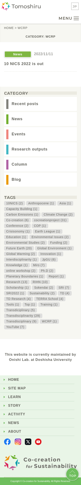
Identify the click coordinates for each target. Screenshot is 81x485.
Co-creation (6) (17, 220)
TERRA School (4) (50, 299)
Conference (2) (17, 225)
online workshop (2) (20, 270)
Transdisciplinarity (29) (23, 315)
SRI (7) (64, 287)
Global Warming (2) (20, 254)
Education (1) (16, 237)
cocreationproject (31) (50, 220)
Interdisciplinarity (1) (21, 259)
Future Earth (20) (19, 248)
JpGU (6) (49, 259)
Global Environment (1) (54, 248)
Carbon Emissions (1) (22, 214)
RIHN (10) (40, 282)
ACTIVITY (16, 414)
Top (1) (30, 304)
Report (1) (56, 276)
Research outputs (30, 149)
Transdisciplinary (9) (21, 321)
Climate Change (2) (58, 214)
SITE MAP (17, 388)
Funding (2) (58, 242)
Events (18, 134)
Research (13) (16, 282)
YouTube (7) (15, 327)
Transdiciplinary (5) (20, 310)
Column (19, 164)
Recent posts (25, 104)
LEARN (14, 397)
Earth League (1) (47, 231)
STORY (14, 405)
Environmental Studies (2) (25, 242)
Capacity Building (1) (21, 209)
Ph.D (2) (47, 270)
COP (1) (40, 225)
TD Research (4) (18, 299)
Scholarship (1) (17, 287)
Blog (16, 179)
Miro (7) (39, 265)
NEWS (13, 423)
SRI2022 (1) (15, 293)
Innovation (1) (50, 254)
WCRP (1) (49, 321)
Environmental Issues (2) (50, 237)
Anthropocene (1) (41, 203)
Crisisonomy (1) (18, 231)
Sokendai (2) (43, 287)
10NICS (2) (14, 203)
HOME (13, 379)
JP (75, 6)
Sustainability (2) (42, 293)
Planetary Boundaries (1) (24, 276)
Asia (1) (65, 203)
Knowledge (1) (17, 265)
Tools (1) (12, 304)
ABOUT (14, 431)
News (17, 119)
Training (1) (48, 304)
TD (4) (65, 293)
